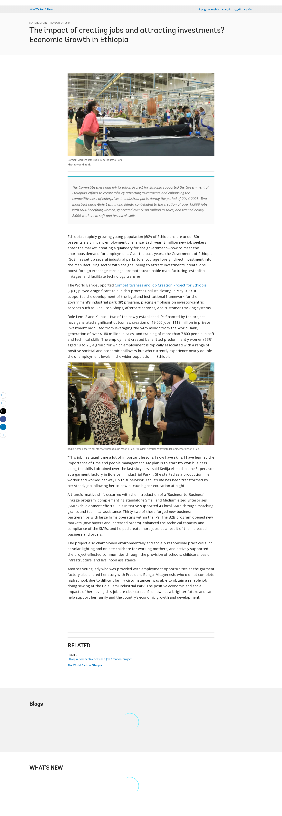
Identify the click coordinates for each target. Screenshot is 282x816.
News (50, 9)
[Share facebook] (3, 419)
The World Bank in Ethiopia (85, 665)
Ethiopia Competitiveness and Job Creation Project (100, 659)
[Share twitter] (3, 411)
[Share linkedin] (3, 427)
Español (248, 9)
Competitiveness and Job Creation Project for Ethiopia (161, 285)
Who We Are (36, 9)
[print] (3, 403)
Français (226, 9)
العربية (237, 9)
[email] (3, 395)
